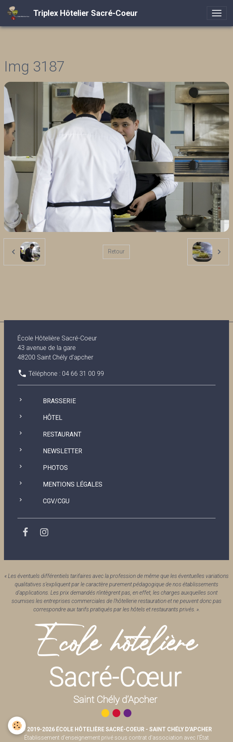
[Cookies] (17, 725)
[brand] (72, 13)
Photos (55, 467)
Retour (116, 251)
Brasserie (59, 401)
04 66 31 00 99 (83, 373)
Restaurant (62, 434)
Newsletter (62, 451)
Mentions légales (72, 484)
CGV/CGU (56, 501)
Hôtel (52, 417)
